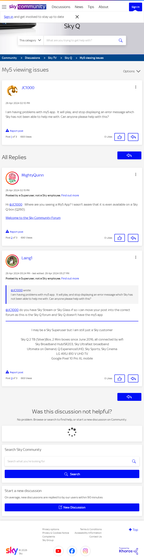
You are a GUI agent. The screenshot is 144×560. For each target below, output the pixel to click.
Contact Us (95, 536)
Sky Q (72, 26)
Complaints (48, 536)
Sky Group (48, 540)
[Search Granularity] (31, 40)
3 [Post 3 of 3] (11, 378)
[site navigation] (4, 7)
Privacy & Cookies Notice (55, 532)
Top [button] (135, 530)
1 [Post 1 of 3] (11, 136)
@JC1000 (15, 204)
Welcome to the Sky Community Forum (33, 218)
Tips (91, 7)
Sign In (136, 7)
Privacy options (50, 529)
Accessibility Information (88, 532)
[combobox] (81, 40)
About (104, 7)
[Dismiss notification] (77, 17)
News (79, 7)
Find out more (70, 195)
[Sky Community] (27, 7)
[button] (135, 87)
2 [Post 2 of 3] (11, 237)
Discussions (61, 7)
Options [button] (129, 71)
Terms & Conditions (91, 529)
